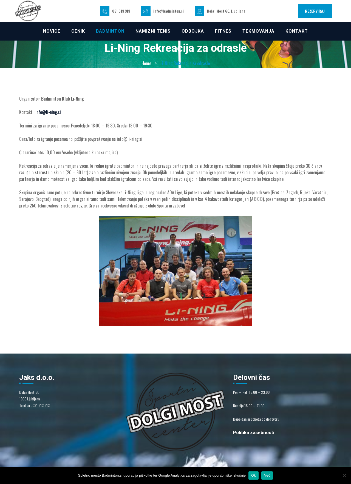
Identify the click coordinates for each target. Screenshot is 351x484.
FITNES (223, 31)
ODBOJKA (193, 31)
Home (146, 63)
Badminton (110, 31)
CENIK (78, 31)
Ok (253, 475)
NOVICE (51, 31)
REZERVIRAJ (315, 11)
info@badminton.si (168, 11)
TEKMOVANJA (258, 31)
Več (267, 475)
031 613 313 (121, 11)
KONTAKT (296, 31)
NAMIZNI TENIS (153, 31)
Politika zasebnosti (253, 432)
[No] (344, 475)
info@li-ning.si (48, 112)
